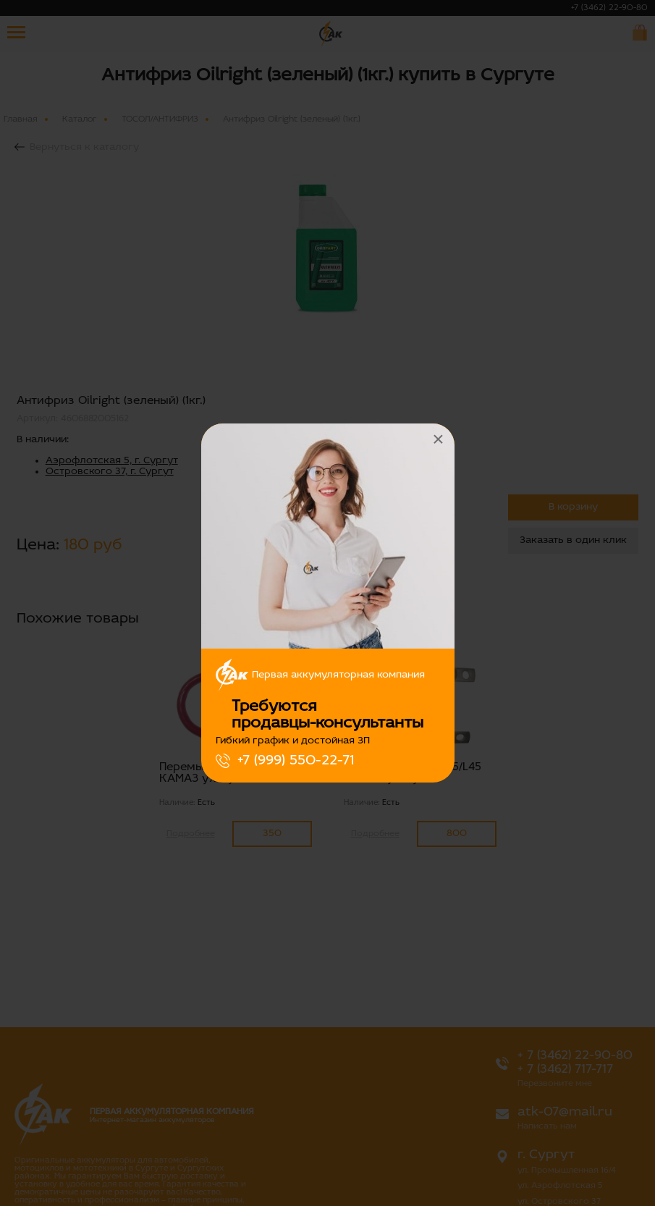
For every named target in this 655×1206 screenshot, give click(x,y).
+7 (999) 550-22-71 (295, 761)
